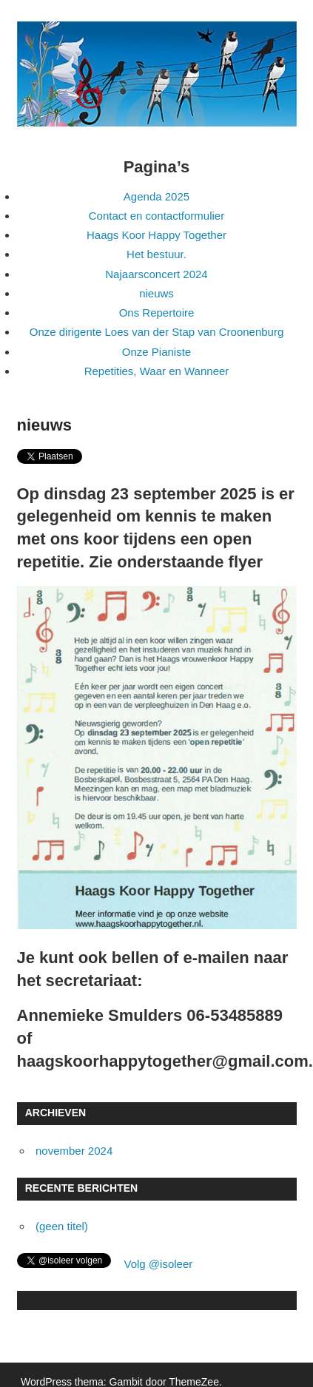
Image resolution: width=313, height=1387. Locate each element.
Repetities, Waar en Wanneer (156, 371)
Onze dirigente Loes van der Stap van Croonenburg (157, 331)
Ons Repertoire (157, 312)
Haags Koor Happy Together (156, 235)
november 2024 (74, 1150)
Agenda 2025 (156, 196)
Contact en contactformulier (156, 215)
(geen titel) (62, 1226)
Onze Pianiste (156, 351)
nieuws (156, 293)
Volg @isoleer (158, 1264)
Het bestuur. (156, 254)
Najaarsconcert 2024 (156, 274)
